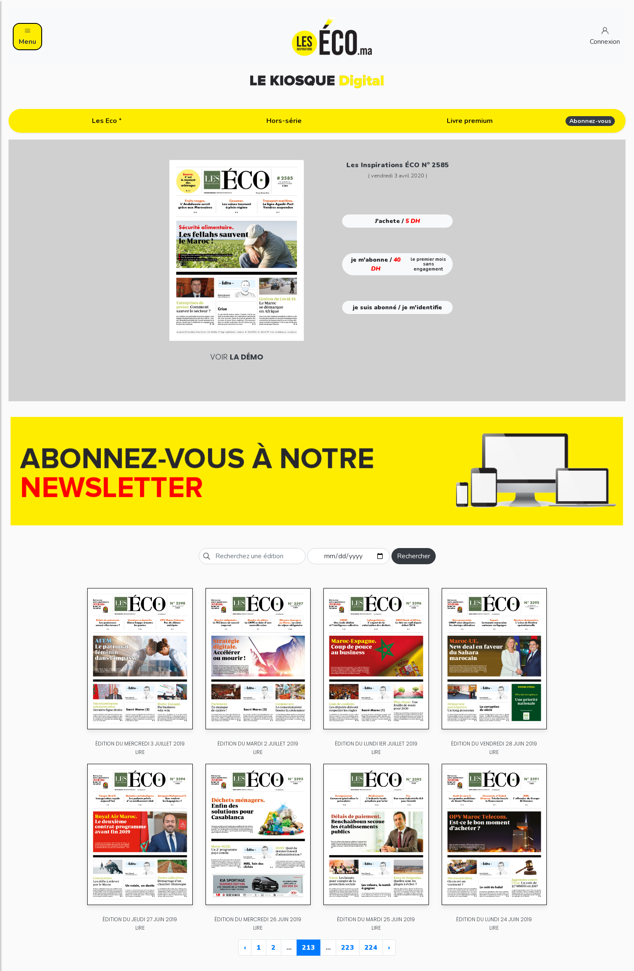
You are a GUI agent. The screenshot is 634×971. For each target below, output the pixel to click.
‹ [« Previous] (245, 947)
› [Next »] (389, 947)
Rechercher (413, 556)
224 (371, 947)
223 (347, 947)
